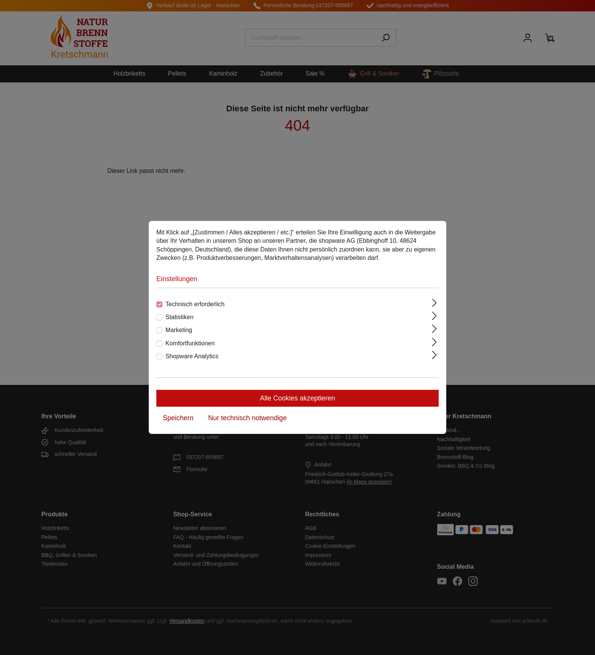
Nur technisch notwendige (247, 418)
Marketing (178, 330)
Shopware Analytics (192, 356)
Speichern (178, 418)
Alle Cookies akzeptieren (297, 398)
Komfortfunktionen (190, 343)
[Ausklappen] (434, 303)
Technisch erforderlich (195, 304)
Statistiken (179, 317)
